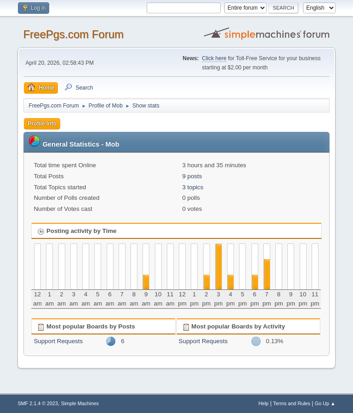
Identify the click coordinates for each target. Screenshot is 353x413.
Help (263, 403)
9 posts (192, 176)
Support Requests (58, 341)
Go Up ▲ (325, 403)
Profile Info (42, 123)
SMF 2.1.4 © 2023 (37, 403)
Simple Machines (80, 403)
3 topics (192, 187)
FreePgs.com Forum (73, 34)
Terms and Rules (291, 403)
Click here (214, 58)
